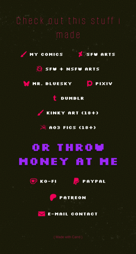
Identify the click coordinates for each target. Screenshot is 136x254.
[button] (42, 54)
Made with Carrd (68, 237)
